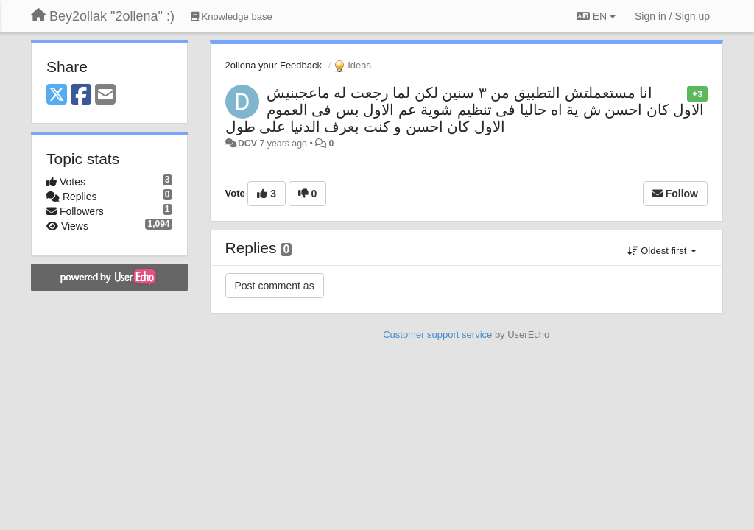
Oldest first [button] (662, 250)
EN (596, 16)
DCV (247, 143)
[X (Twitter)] (56, 95)
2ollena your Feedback (274, 65)
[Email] (105, 95)
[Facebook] (81, 95)
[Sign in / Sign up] (672, 16)
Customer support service (437, 334)
